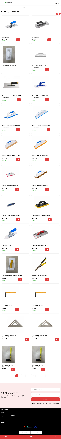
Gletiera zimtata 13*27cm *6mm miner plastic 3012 (41, 35)
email (32, 392)
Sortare (24, 432)
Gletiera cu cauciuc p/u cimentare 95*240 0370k (11, 125)
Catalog (30, 437)
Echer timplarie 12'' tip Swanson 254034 (39, 335)
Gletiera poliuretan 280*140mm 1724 (9, 65)
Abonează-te (45, 399)
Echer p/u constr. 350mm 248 (7, 365)
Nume (32, 386)
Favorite (18, 437)
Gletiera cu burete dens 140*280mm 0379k (40, 185)
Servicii (30, 412)
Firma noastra (30, 409)
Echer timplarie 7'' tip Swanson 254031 (9, 335)
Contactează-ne (30, 419)
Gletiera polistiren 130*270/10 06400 (39, 65)
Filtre (36, 432)
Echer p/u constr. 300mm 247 (37, 365)
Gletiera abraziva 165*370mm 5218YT (39, 245)
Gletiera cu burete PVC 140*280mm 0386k (40, 155)
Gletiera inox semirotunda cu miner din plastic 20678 (12, 275)
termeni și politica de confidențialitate (52, 403)
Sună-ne (6, 437)
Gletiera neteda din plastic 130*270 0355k (40, 95)
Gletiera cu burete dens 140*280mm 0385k (10, 185)
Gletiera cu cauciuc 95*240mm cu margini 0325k (41, 125)
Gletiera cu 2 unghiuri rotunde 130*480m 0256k (11, 215)
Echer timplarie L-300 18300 (37, 305)
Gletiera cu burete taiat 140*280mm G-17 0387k (11, 155)
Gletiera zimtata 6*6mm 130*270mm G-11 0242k (11, 35)
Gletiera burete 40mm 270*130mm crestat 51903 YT (42, 215)
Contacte (30, 422)
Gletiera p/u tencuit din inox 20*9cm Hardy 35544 (11, 95)
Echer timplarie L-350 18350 (7, 305)
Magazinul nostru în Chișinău (30, 415)
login (55, 437)
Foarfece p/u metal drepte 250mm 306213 (40, 275)
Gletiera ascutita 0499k (6, 245)
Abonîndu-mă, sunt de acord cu (46, 403)
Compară (43, 437)
